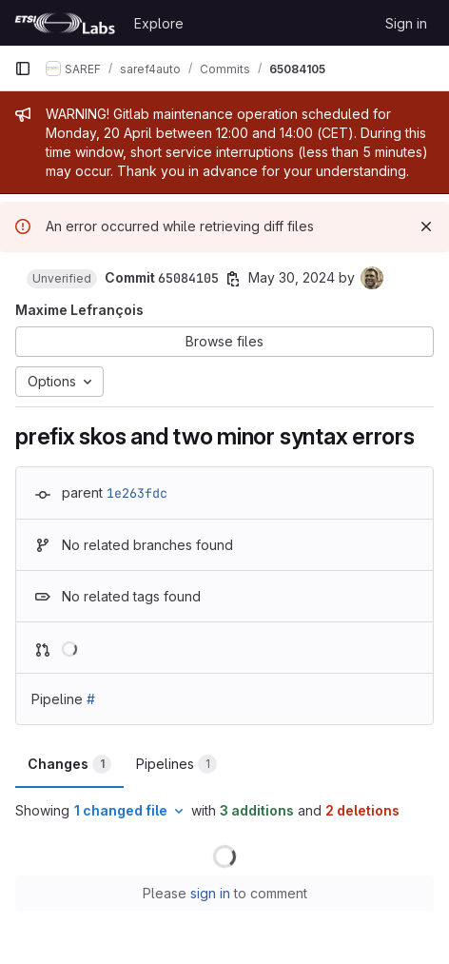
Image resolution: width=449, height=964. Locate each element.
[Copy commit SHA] (233, 278)
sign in (210, 893)
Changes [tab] (69, 764)
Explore (159, 23)
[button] (62, 278)
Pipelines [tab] (176, 764)
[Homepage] (64, 23)
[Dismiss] (426, 226)
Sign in (406, 23)
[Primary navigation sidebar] (23, 68)
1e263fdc (137, 493)
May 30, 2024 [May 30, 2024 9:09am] (291, 277)
